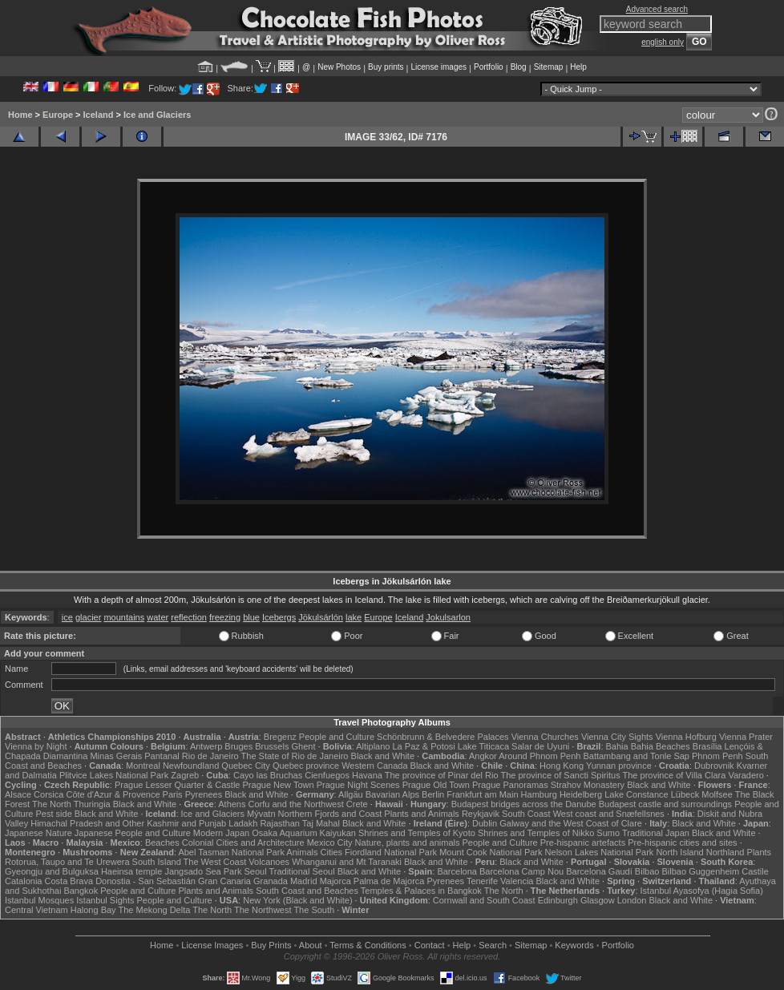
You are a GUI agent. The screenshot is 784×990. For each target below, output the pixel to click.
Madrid (303, 881)
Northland (725, 852)
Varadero (745, 775)
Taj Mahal (321, 823)
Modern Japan (221, 833)
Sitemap (549, 67)
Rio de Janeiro (210, 756)
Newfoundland (191, 765)
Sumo (608, 833)
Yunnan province (619, 765)
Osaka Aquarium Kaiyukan (304, 833)
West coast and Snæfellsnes (609, 813)
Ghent (304, 746)
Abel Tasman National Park (231, 852)
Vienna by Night (36, 746)
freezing (224, 617)
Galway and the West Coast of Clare (570, 823)
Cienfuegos (327, 775)
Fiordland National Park (391, 852)
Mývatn (261, 813)
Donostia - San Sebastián (145, 881)
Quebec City (245, 765)
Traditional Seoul (301, 871)
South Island (156, 862)
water (157, 617)
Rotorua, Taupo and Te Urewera (67, 862)
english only (662, 42)
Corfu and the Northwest (296, 804)
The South (313, 910)
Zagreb (185, 775)
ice (67, 617)
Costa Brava (69, 881)
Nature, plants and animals (407, 842)
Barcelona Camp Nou (521, 871)
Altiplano (373, 746)
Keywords (574, 945)
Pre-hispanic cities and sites (682, 842)
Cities (332, 852)
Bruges (238, 746)
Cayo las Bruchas (267, 775)
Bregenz (280, 736)
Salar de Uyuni (540, 746)
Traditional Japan (655, 833)
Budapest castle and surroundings (665, 804)
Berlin (433, 794)
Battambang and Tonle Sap (636, 756)
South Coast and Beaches (307, 890)
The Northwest (263, 910)
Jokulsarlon (448, 617)
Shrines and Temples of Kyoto (416, 833)
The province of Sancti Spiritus (560, 775)
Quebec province (306, 765)
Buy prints (385, 67)
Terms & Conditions (367, 945)
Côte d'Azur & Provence (113, 794)
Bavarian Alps (392, 794)
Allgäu (350, 794)
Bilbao (647, 871)
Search (493, 945)
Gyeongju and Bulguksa (52, 871)
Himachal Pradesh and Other (87, 823)
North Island (679, 852)
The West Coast (215, 862)
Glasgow (597, 900)
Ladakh (242, 823)
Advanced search (657, 9)
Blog (519, 67)
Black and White (382, 756)
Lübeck (685, 794)
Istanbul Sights (105, 900)
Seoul (255, 871)
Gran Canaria (224, 881)
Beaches (162, 842)
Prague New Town (278, 785)
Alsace (18, 794)
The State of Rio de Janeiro (295, 756)
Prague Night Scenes (358, 785)
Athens (231, 804)
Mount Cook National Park (490, 852)
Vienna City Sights (617, 736)
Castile (755, 871)
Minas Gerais (116, 756)
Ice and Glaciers (157, 114)
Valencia (516, 881)
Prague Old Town (436, 785)
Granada (270, 881)
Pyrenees (203, 794)
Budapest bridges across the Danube (523, 804)
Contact (429, 945)
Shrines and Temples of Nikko (536, 833)
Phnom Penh (717, 756)
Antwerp (206, 746)
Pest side (54, 813)
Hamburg (539, 794)
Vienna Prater (746, 736)
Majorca (335, 881)
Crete (357, 804)
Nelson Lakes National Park (599, 852)
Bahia (617, 746)
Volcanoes (269, 862)
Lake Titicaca (483, 746)
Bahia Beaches (660, 746)
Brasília (707, 746)
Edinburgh (558, 900)
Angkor (483, 756)
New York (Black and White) (297, 900)
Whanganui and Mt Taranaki (347, 862)
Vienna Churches (545, 736)
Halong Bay (93, 910)
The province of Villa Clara (674, 775)
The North (51, 804)
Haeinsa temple (131, 871)
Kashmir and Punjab (186, 823)
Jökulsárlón (320, 617)
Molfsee (717, 794)
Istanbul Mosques (39, 900)
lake (354, 617)
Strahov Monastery (587, 785)
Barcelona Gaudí (599, 871)
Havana (367, 775)
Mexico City (330, 842)
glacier (88, 617)
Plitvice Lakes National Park (113, 775)
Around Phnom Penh (539, 756)
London (632, 900)
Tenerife (482, 881)
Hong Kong (562, 765)
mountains (123, 617)
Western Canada (374, 765)
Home (20, 114)
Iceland (98, 114)
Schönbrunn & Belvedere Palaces (443, 736)
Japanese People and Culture (133, 833)
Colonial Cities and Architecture (243, 842)
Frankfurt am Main (482, 794)
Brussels (272, 746)
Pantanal (161, 756)
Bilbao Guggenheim (701, 871)
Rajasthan (280, 823)
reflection (189, 617)
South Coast (526, 813)
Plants (759, 852)
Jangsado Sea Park (202, 871)
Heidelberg (581, 794)
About (310, 945)
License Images (212, 945)
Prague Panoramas (510, 785)
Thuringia (92, 804)
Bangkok (80, 890)
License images (439, 67)
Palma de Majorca (389, 881)
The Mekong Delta (154, 910)
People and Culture (336, 736)
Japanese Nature (38, 833)
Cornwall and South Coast (484, 900)
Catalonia (23, 881)
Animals (301, 852)
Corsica (48, 794)
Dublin (484, 823)
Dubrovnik (714, 765)
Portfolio (488, 67)
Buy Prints (271, 945)
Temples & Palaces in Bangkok (421, 890)
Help (578, 67)
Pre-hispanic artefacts (582, 842)
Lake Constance (636, 794)
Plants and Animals (421, 813)
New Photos (339, 67)
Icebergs (279, 617)
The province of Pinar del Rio (442, 775)
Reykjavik (480, 813)
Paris (173, 794)
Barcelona (457, 871)
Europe (57, 114)
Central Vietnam (36, 910)
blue (251, 617)
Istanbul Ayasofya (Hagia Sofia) (702, 890)
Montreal (143, 765)
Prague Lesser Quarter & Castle (177, 785)
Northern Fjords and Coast (330, 813)
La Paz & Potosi (424, 746)
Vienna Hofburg (686, 736)
